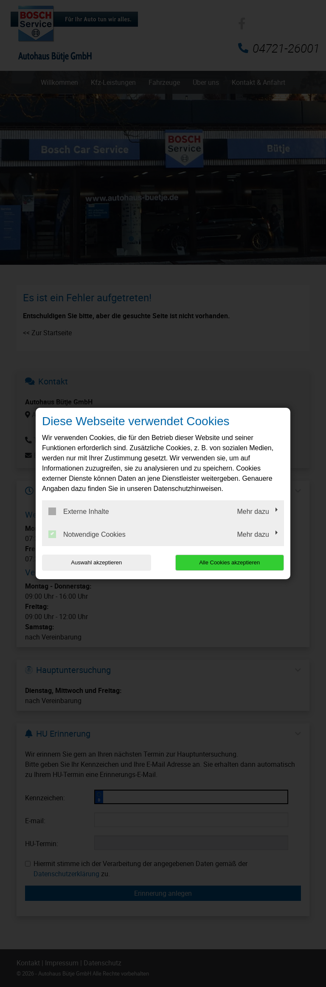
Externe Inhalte (78, 511)
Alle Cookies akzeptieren (229, 562)
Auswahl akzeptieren (96, 562)
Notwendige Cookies (87, 534)
